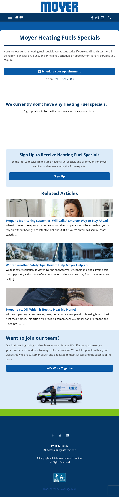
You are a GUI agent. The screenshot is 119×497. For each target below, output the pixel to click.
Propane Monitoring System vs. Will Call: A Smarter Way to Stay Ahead (57, 221)
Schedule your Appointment (59, 71)
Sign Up (59, 176)
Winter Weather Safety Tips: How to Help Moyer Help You (47, 265)
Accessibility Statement (60, 450)
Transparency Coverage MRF (59, 489)
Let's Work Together (60, 368)
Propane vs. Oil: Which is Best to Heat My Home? (41, 310)
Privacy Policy (59, 446)
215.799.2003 (64, 79)
